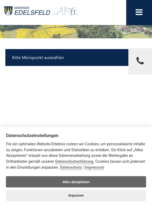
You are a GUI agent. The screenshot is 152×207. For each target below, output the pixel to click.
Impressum (94, 167)
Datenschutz (71, 167)
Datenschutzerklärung (74, 161)
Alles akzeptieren (75, 182)
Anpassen (76, 195)
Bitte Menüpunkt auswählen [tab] (76, 57)
